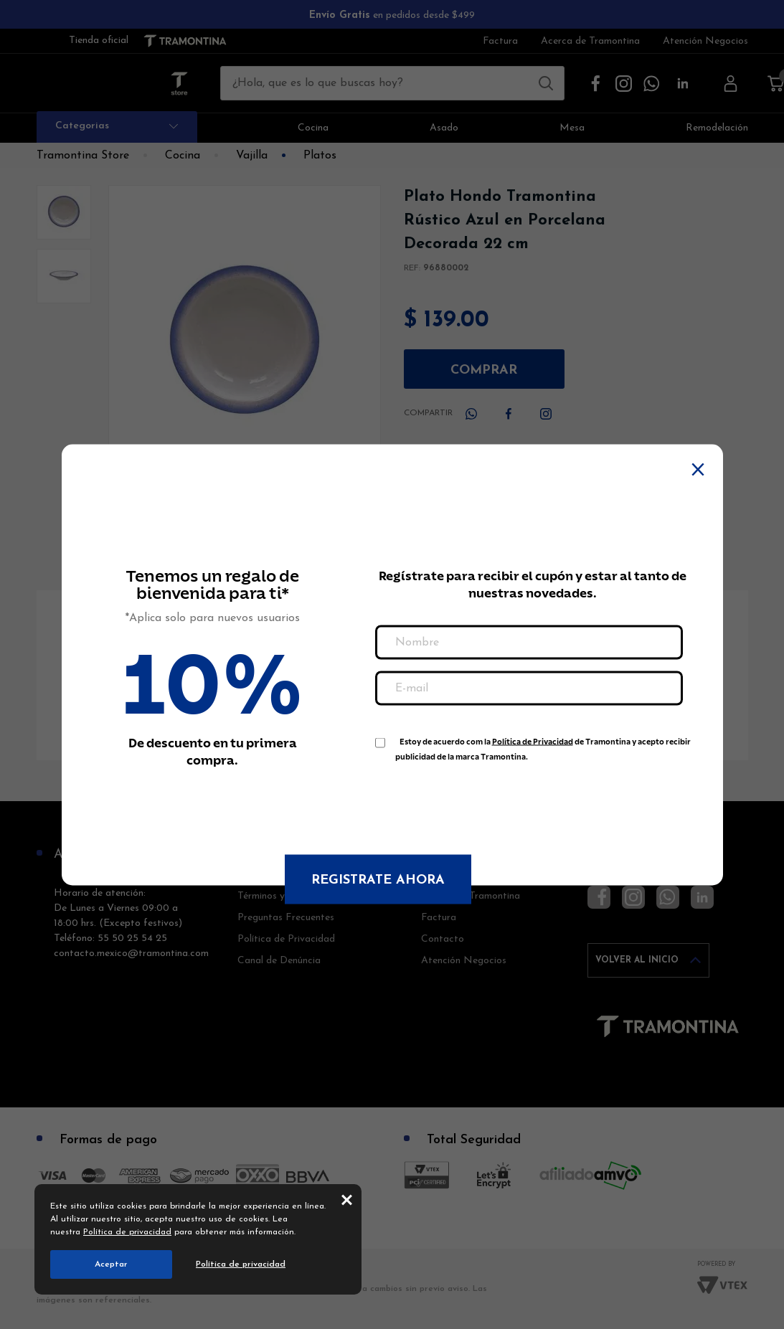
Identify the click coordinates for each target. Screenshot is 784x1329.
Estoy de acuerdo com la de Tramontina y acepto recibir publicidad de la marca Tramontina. (543, 744)
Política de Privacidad (532, 741)
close (346, 1199)
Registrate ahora (378, 879)
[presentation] (484, 800)
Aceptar (111, 1264)
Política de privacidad (127, 1232)
